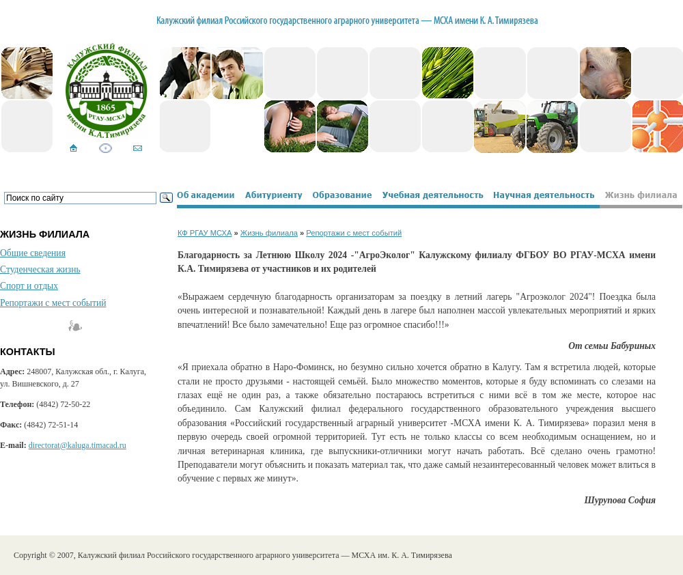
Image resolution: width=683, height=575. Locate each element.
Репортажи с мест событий (53, 303)
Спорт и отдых (29, 286)
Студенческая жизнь (40, 269)
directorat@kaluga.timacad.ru (77, 445)
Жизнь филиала (269, 233)
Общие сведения (33, 253)
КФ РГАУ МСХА (205, 233)
